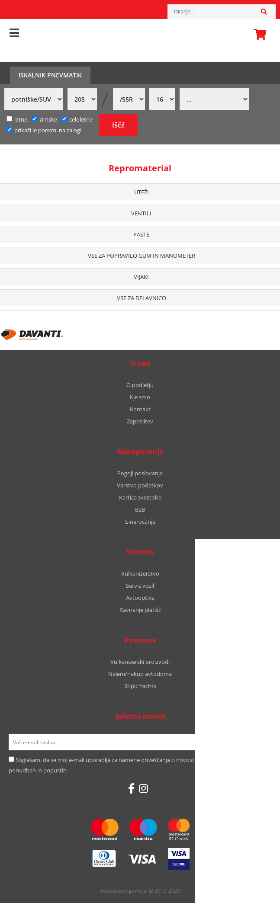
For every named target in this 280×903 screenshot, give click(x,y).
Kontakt (140, 409)
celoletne (77, 119)
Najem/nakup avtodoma (140, 674)
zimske (44, 119)
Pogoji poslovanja (140, 473)
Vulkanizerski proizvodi (140, 662)
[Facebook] (131, 788)
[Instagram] (143, 788)
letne (16, 119)
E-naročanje (140, 521)
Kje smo (140, 397)
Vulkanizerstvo (140, 573)
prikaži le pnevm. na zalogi (47, 130)
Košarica (257, 34)
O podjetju (140, 385)
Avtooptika (140, 598)
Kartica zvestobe (140, 497)
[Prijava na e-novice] (260, 742)
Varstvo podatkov (140, 485)
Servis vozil (140, 585)
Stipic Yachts (140, 686)
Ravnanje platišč (140, 610)
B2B (140, 509)
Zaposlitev (140, 421)
